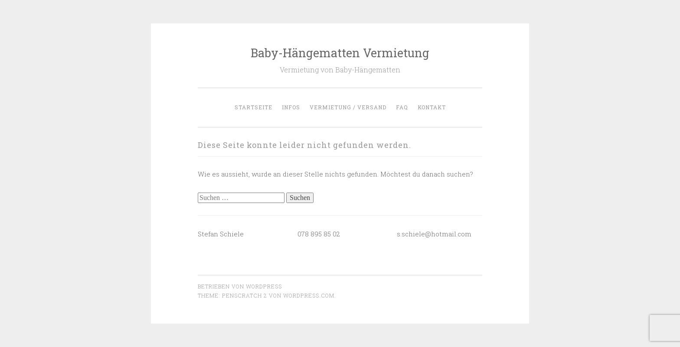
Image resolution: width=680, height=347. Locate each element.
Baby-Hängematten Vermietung (340, 52)
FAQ (402, 107)
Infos (291, 107)
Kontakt (432, 107)
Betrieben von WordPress (240, 286)
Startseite (253, 107)
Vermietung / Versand (348, 107)
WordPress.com (308, 295)
